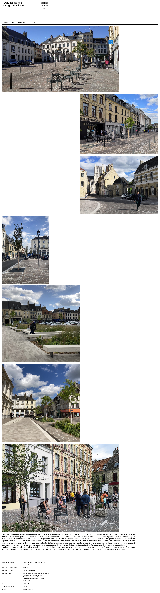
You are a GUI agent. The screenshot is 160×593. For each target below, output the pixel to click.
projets (44, 3)
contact (44, 8)
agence (45, 5)
